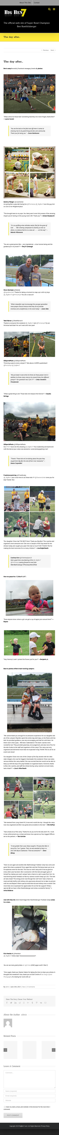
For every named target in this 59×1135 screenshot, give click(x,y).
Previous (46, 50)
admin (7, 987)
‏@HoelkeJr (17, 954)
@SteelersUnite (40, 477)
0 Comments (31, 987)
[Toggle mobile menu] (54, 9)
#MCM (8, 447)
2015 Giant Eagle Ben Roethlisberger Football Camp (33, 900)
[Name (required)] (29, 1091)
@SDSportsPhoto (20, 444)
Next (52, 50)
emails (15, 68)
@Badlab (17, 290)
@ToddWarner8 (17, 321)
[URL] (29, 1100)
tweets (33, 68)
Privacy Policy (45, 1126)
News (24, 987)
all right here (27, 965)
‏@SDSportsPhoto (20, 361)
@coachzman (19, 202)
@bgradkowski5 (9, 292)
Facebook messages (24, 68)
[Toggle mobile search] (49, 9)
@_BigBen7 (39, 204)
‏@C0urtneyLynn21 (26, 558)
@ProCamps (31, 204)
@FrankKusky (21, 475)
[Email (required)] (29, 1096)
